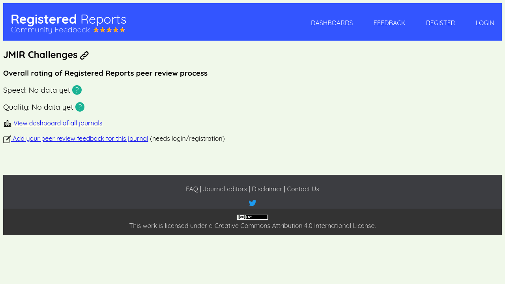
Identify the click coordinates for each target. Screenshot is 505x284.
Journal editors (225, 189)
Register (440, 23)
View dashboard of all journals (52, 123)
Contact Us (303, 189)
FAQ (192, 189)
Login (485, 23)
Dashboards (332, 23)
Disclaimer (267, 189)
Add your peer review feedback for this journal (75, 138)
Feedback (390, 23)
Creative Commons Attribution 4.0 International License (295, 226)
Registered (69, 19)
